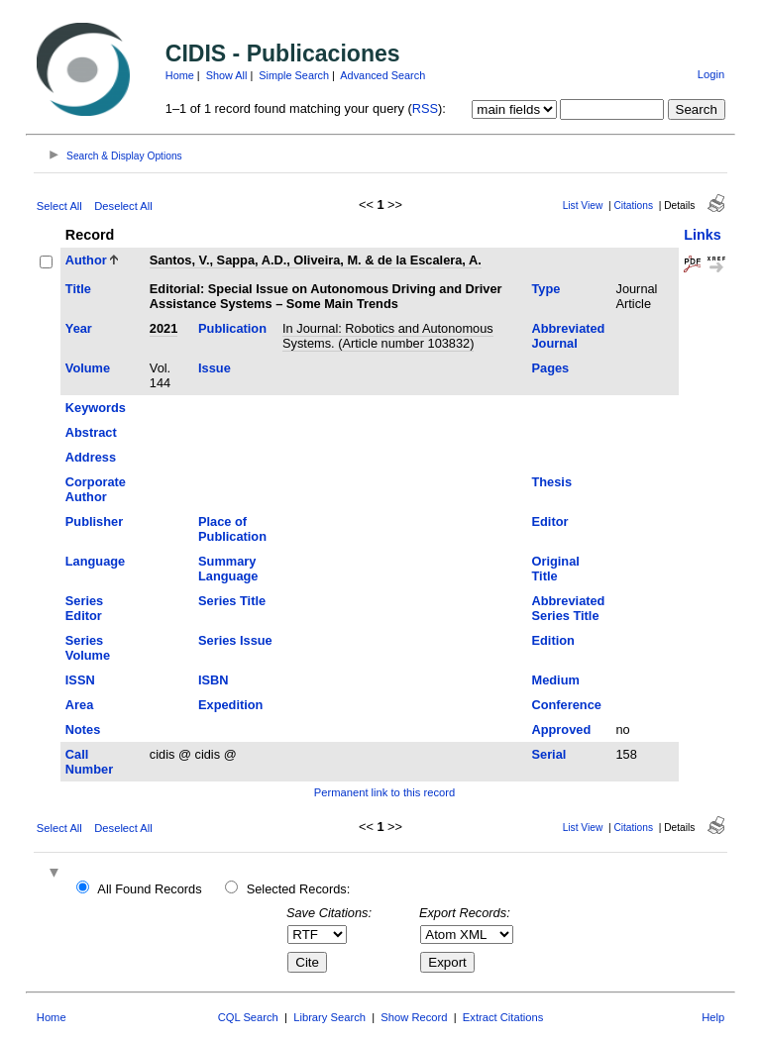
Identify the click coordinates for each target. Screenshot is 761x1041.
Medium (555, 680)
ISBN (213, 680)
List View (583, 205)
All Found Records (149, 889)
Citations (633, 205)
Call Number (89, 762)
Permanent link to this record (384, 792)
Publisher (94, 521)
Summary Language (228, 568)
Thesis (551, 481)
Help (713, 1017)
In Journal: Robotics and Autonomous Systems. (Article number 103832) (387, 336)
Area (79, 704)
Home (179, 75)
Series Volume (87, 648)
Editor (549, 521)
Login (711, 74)
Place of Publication (232, 529)
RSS (425, 108)
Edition (552, 640)
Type (545, 288)
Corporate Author (95, 489)
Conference (565, 704)
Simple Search (294, 75)
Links (702, 235)
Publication (232, 328)
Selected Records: (299, 889)
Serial (548, 754)
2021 (163, 328)
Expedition (230, 704)
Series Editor (84, 608)
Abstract (91, 432)
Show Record (413, 1017)
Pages (550, 368)
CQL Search (248, 1017)
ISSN (80, 680)
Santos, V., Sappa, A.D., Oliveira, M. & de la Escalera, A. (316, 260)
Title (78, 288)
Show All (227, 75)
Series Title (232, 600)
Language (95, 561)
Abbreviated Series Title (567, 608)
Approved (561, 729)
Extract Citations (503, 1017)
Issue (214, 368)
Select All (59, 206)
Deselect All (123, 206)
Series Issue (235, 640)
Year (78, 328)
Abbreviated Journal (567, 336)
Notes (83, 729)
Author (86, 260)
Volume (87, 368)
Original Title (555, 568)
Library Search (329, 1017)
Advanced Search (382, 75)
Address (90, 457)
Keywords (95, 407)
